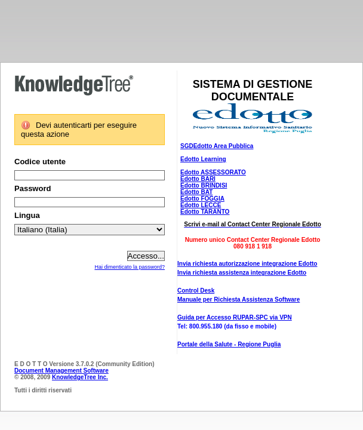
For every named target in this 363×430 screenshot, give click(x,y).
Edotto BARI (198, 179)
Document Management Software (61, 370)
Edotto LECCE (200, 205)
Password (32, 188)
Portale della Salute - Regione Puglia (229, 344)
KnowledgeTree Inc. (80, 377)
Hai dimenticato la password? (129, 267)
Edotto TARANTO (204, 211)
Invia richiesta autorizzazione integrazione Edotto (247, 263)
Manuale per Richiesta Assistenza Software (238, 299)
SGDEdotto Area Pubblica (216, 146)
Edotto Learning (203, 159)
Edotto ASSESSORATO (213, 172)
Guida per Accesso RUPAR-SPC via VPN (234, 317)
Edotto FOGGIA (202, 198)
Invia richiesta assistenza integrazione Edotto (241, 272)
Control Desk (195, 290)
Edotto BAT (196, 192)
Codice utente (40, 161)
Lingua (27, 215)
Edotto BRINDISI (203, 185)
